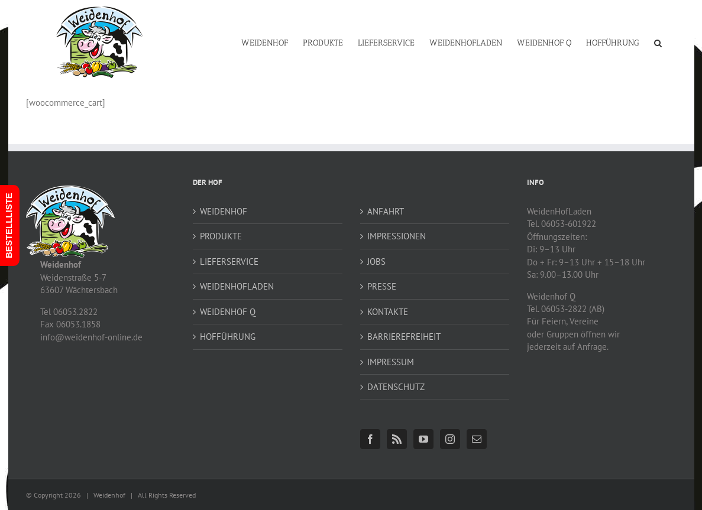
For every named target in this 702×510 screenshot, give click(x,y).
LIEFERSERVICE (229, 261)
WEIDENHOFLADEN (237, 286)
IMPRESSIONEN (396, 236)
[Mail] (477, 439)
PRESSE (381, 286)
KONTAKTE (387, 311)
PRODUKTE (221, 236)
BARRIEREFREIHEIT (404, 336)
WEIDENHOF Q (227, 311)
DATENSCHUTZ (396, 386)
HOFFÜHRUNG (227, 336)
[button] (658, 42)
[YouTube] (423, 439)
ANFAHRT (385, 211)
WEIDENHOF (223, 211)
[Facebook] (370, 439)
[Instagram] (450, 439)
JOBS (376, 261)
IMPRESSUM (390, 362)
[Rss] (397, 439)
